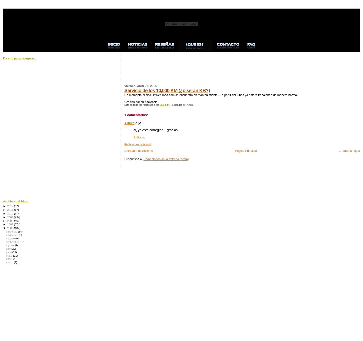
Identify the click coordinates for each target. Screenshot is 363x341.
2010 (10, 213)
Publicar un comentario (137, 144)
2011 (10, 209)
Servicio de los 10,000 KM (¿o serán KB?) (167, 90)
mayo (9, 255)
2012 (10, 206)
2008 (10, 220)
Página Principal (246, 150)
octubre (10, 238)
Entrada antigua (349, 150)
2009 (10, 217)
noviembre (12, 235)
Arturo (129, 123)
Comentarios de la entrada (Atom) (166, 159)
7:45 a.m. (139, 137)
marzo (10, 262)
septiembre (12, 242)
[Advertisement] (208, 70)
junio (9, 252)
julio (8, 248)
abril (9, 258)
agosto (10, 245)
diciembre (12, 231)
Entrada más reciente (138, 150)
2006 (10, 227)
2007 (10, 224)
